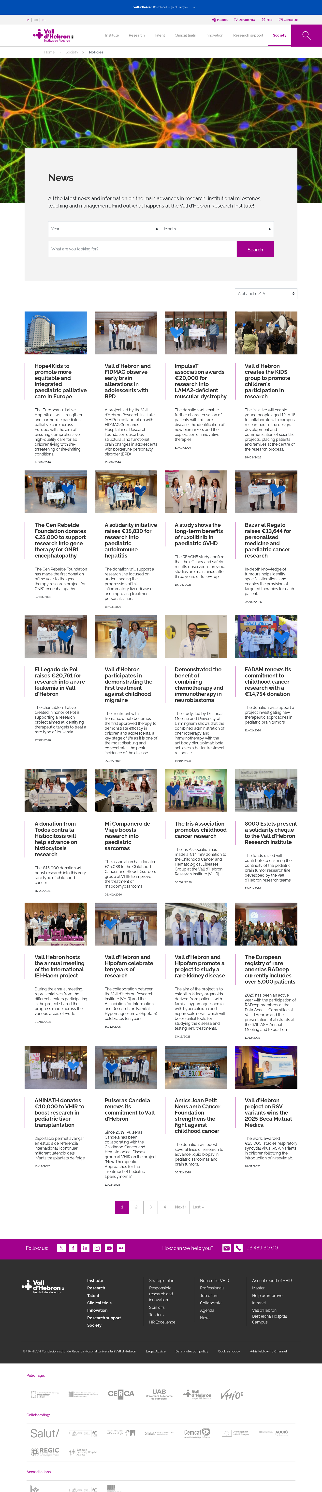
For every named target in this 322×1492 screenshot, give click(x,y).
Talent (160, 35)
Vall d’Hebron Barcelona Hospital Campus (269, 1316)
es (43, 20)
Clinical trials (185, 35)
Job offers (209, 1295)
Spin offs (157, 1307)
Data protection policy (192, 1351)
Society (279, 35)
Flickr (121, 1248)
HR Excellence (162, 1322)
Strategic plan (161, 1280)
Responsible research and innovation (161, 1294)
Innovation (214, 35)
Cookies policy (229, 1351)
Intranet (259, 1303)
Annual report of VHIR (272, 1280)
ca (27, 20)
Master (258, 1288)
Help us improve (267, 1295)
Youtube (109, 1248)
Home (49, 52)
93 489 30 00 (262, 1248)
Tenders (156, 1314)
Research (137, 35)
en (36, 20)
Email (226, 1248)
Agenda (207, 1310)
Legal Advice (156, 1351)
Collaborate (210, 1303)
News (205, 1318)
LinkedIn (85, 1248)
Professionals (212, 1288)
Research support (248, 35)
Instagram (97, 1248)
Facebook (73, 1248)
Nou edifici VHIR (214, 1280)
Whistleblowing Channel (268, 1351)
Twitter (61, 1248)
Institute (95, 1280)
